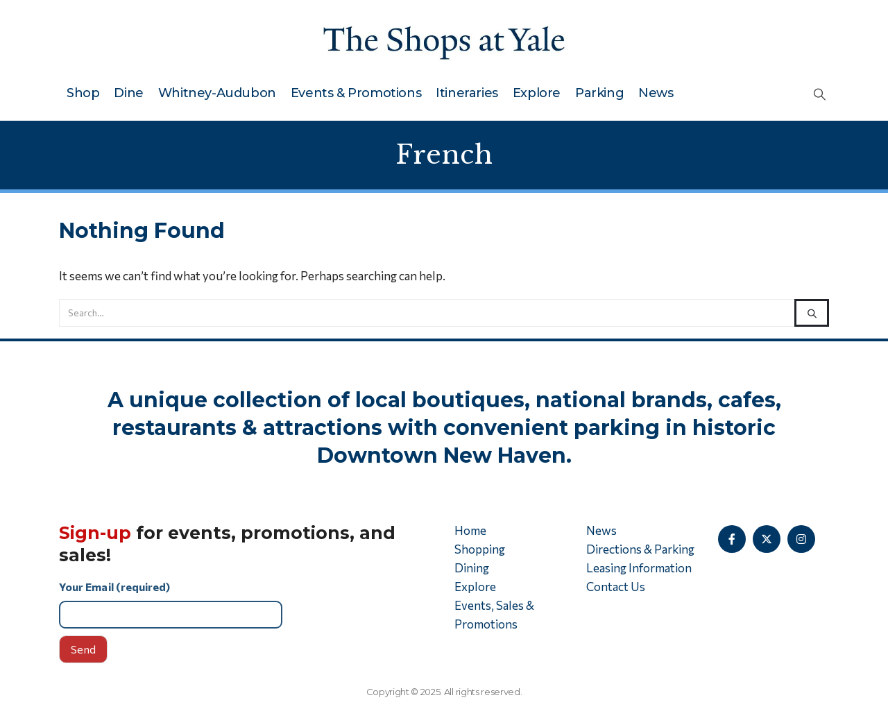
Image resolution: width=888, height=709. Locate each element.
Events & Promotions (356, 93)
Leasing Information (639, 568)
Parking (599, 93)
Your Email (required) (246, 604)
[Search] (811, 313)
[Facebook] (732, 539)
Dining (471, 568)
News (655, 93)
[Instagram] (801, 539)
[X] (766, 539)
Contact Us (615, 586)
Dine (128, 93)
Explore (537, 93)
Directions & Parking (640, 549)
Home (470, 530)
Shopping (479, 549)
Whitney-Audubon (217, 93)
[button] (819, 94)
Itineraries (467, 93)
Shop (83, 93)
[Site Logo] (444, 40)
